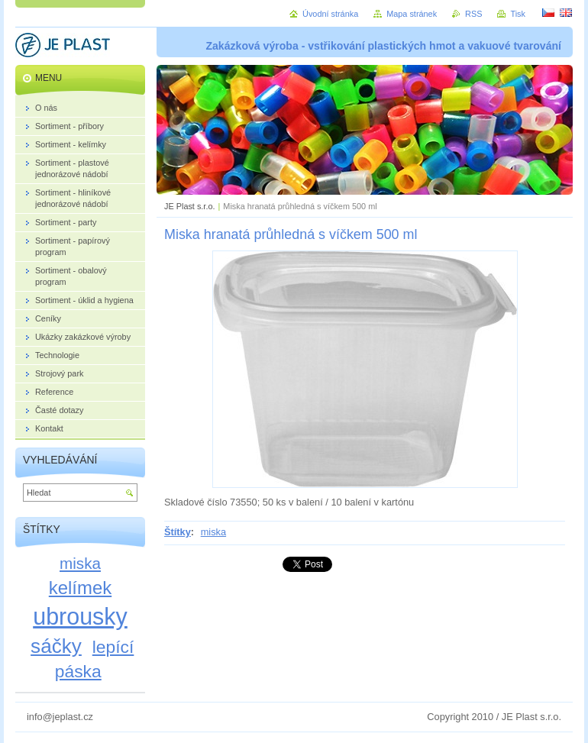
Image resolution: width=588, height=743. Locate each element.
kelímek (80, 587)
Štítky (177, 532)
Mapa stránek (411, 13)
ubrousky (80, 616)
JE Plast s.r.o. (189, 206)
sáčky (56, 646)
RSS (473, 13)
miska (213, 532)
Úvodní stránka (330, 13)
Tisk (517, 13)
